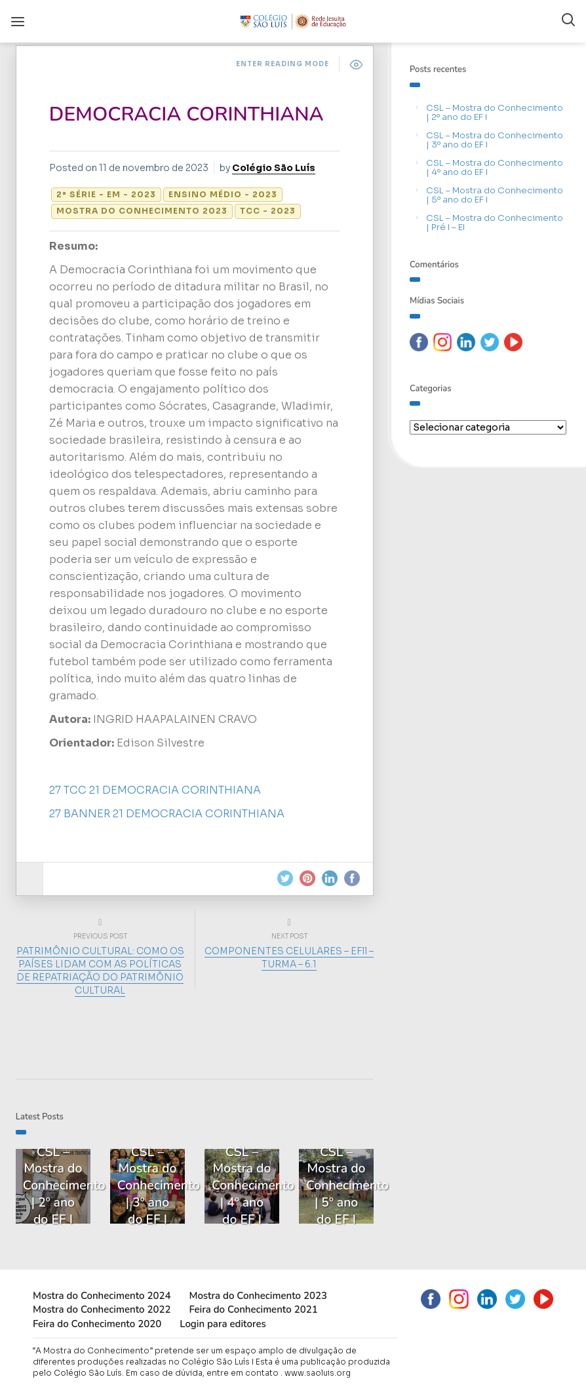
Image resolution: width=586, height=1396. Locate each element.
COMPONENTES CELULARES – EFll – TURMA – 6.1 (287, 957)
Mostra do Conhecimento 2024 (101, 1293)
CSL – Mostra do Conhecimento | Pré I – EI (494, 222)
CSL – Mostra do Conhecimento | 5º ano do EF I (494, 195)
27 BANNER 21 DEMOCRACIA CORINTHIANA (170, 814)
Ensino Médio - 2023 (226, 194)
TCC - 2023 (272, 211)
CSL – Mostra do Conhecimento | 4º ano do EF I (494, 167)
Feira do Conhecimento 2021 (253, 1307)
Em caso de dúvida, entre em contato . (204, 1371)
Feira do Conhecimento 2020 (97, 1321)
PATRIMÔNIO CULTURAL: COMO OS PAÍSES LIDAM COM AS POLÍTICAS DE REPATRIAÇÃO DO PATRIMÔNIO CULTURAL (102, 970)
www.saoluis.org (317, 1371)
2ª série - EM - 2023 (110, 194)
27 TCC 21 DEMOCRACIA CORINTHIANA (159, 790)
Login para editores (223, 1321)
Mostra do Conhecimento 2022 (101, 1307)
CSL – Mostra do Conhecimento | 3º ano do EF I (494, 140)
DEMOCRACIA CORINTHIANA (190, 114)
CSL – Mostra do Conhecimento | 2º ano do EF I (494, 112)
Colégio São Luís (277, 168)
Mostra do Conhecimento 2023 (145, 211)
